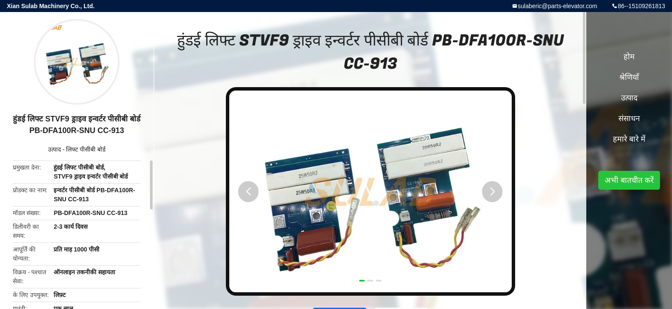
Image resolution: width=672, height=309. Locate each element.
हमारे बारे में (629, 139)
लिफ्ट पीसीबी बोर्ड (85, 149)
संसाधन (629, 118)
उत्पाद (54, 149)
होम (629, 56)
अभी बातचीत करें (629, 180)
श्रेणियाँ (629, 77)
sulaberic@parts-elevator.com (557, 6)
